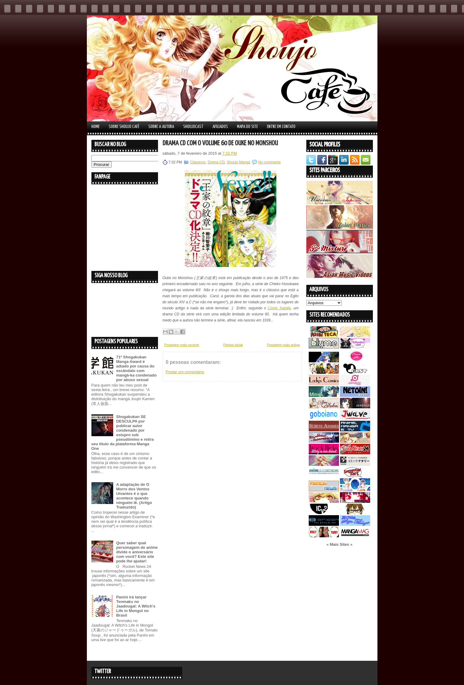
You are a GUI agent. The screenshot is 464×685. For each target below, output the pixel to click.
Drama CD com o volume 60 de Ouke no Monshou (220, 143)
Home (95, 126)
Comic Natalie (279, 308)
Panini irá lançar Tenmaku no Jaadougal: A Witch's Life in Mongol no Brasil (136, 606)
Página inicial (233, 345)
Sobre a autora (161, 126)
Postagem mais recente (181, 345)
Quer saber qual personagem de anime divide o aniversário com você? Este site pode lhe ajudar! (137, 552)
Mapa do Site (247, 126)
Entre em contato (281, 126)
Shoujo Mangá (238, 162)
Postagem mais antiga (283, 345)
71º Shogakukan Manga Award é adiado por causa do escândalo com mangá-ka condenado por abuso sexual (136, 368)
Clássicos (198, 162)
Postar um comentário (185, 372)
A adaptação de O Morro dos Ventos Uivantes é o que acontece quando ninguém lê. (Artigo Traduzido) (134, 495)
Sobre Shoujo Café (124, 126)
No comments (269, 162)
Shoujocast (193, 126)
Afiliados (220, 126)
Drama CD (216, 162)
